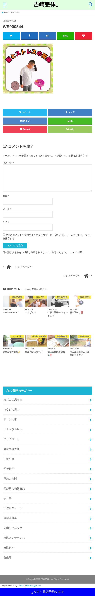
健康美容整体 (12, 448)
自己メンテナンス (14, 537)
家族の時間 (10, 478)
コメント (8, 162)
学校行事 (9, 468)
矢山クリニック (13, 527)
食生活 (8, 557)
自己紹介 (9, 547)
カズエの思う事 (13, 399)
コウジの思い (12, 409)
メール (7, 209)
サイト (6, 222)
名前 (6, 196)
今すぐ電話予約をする (47, 592)
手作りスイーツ (13, 508)
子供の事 (9, 458)
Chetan (21, 586)
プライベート (12, 438)
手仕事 (8, 498)
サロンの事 (10, 419)
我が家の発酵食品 (14, 488)
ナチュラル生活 (13, 429)
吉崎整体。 (47, 4)
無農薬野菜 (10, 518)
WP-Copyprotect (33, 586)
